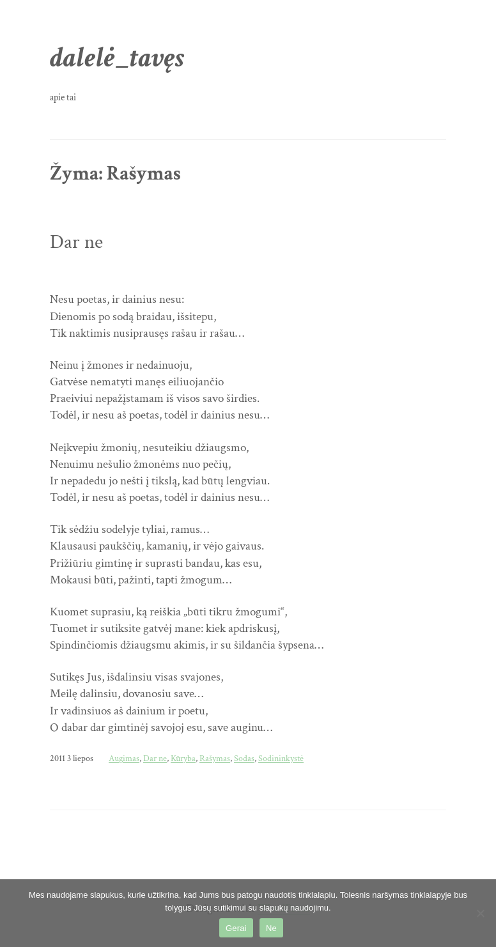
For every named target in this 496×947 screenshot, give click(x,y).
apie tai (63, 97)
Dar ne (76, 242)
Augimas (124, 758)
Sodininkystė (281, 758)
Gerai (236, 928)
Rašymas (214, 758)
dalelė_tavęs (117, 58)
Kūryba (183, 758)
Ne (271, 928)
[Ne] (480, 913)
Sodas (244, 758)
